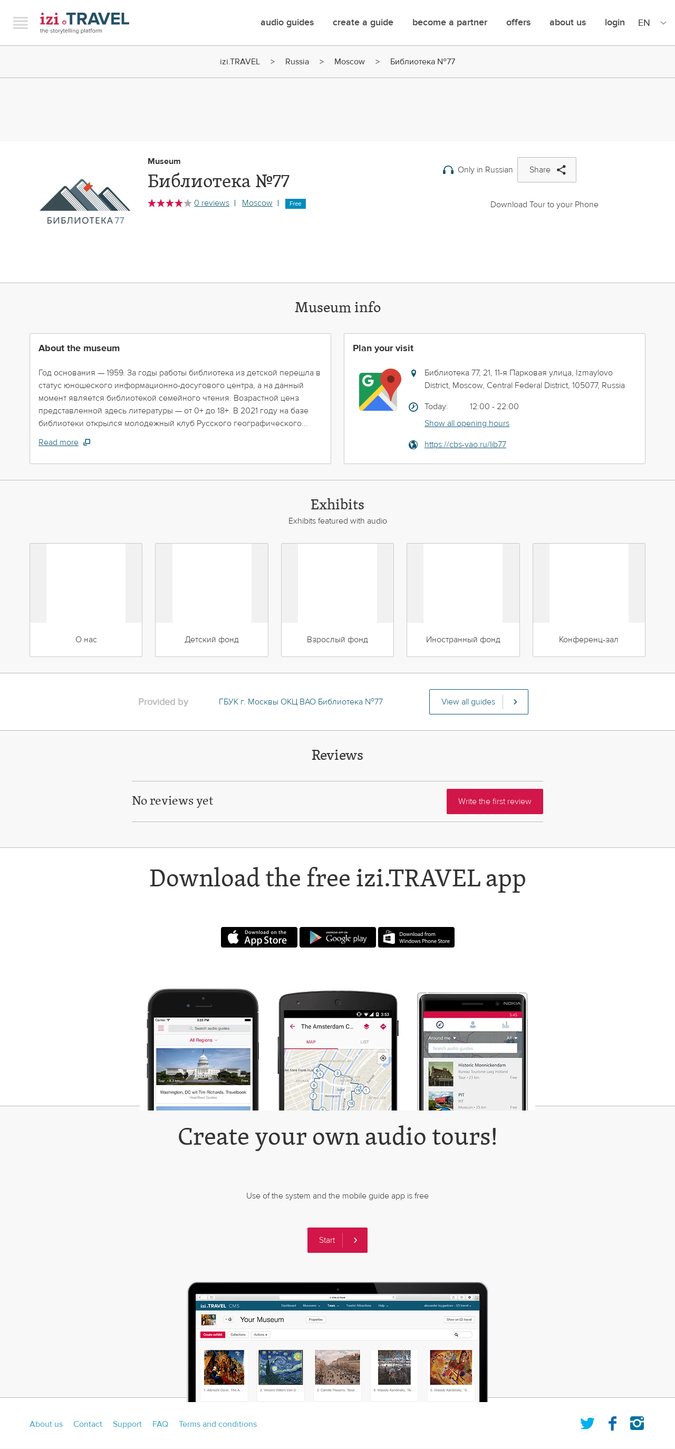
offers (518, 22)
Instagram (637, 1421)
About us (46, 1424)
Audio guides (287, 22)
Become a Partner (449, 22)
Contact (87, 1424)
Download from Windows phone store (416, 937)
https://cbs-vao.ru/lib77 (465, 444)
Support (127, 1424)
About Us (567, 22)
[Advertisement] (337, 104)
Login (615, 22)
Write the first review (495, 801)
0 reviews (211, 203)
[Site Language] (650, 23)
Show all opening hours (467, 423)
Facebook (612, 1421)
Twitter (587, 1421)
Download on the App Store (259, 937)
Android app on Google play (338, 937)
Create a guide (363, 22)
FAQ (160, 1424)
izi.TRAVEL (84, 23)
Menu (20, 22)
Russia (297, 61)
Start (327, 1240)
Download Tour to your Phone (544, 204)
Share (540, 170)
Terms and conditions (218, 1424)
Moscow (349, 61)
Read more (58, 442)
